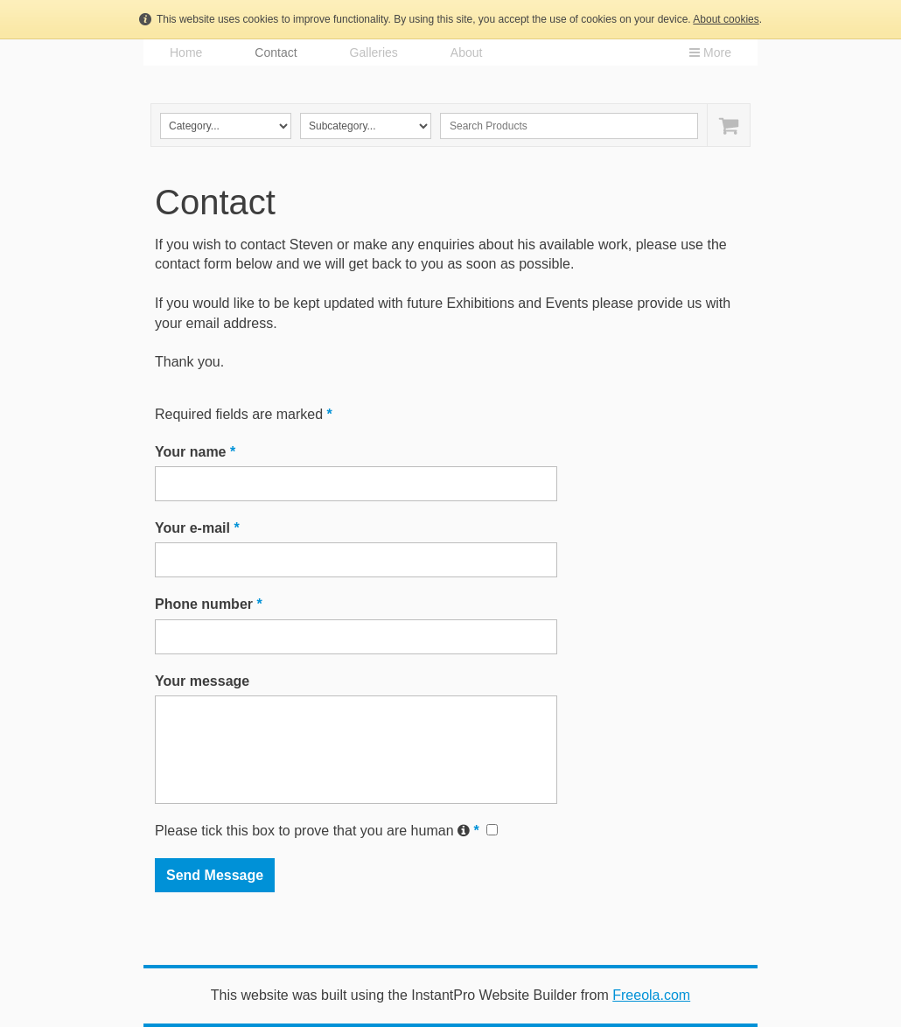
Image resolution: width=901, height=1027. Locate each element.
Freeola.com (651, 995)
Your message (202, 681)
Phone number (208, 604)
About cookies (725, 19)
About (466, 52)
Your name (195, 451)
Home (186, 52)
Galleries (374, 52)
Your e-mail (197, 527)
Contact (276, 52)
